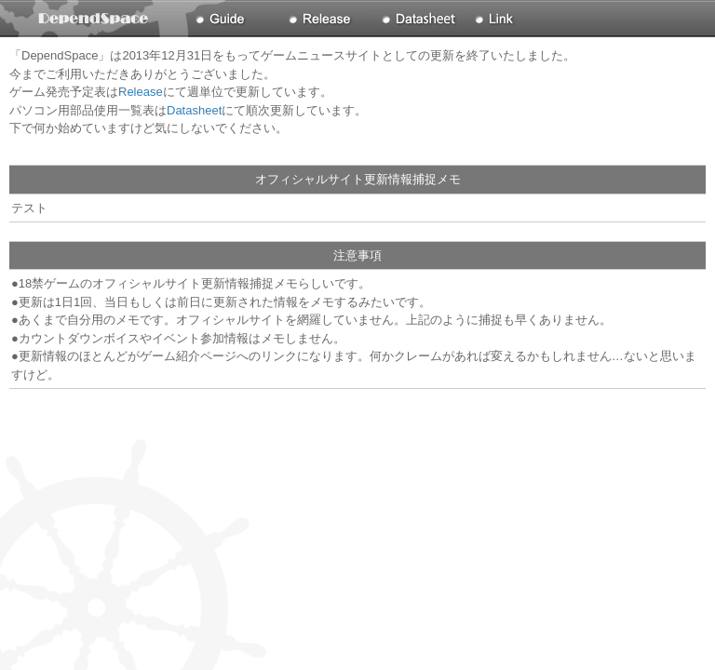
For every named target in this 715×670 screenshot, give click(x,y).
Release (140, 92)
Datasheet (194, 110)
